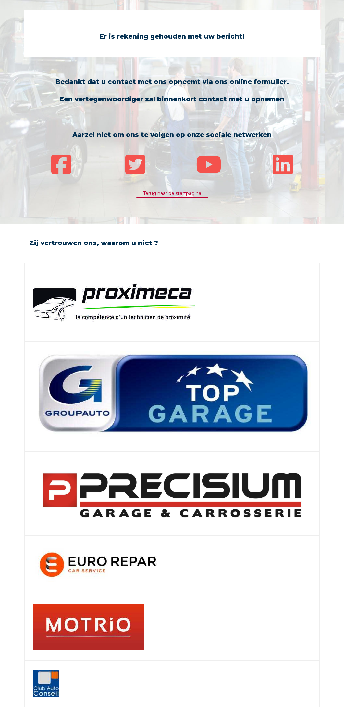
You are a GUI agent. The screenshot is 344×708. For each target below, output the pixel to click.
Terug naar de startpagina (172, 193)
